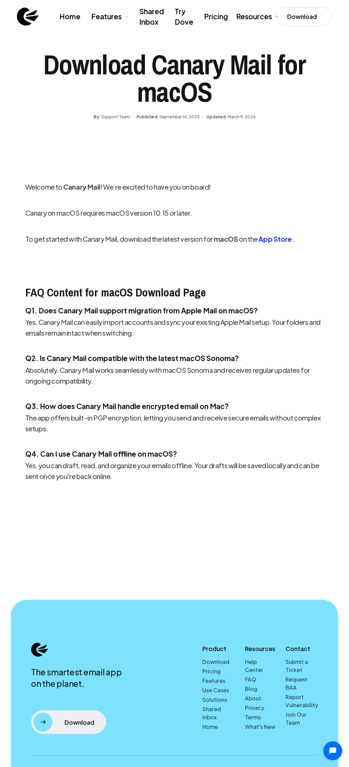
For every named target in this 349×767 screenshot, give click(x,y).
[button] (109, 16)
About (253, 698)
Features (213, 680)
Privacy (254, 707)
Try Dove (184, 17)
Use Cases (215, 690)
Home (69, 16)
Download (215, 661)
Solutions (214, 699)
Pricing (216, 16)
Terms (253, 717)
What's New (260, 726)
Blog (251, 688)
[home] (28, 16)
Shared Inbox (151, 17)
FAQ (250, 679)
